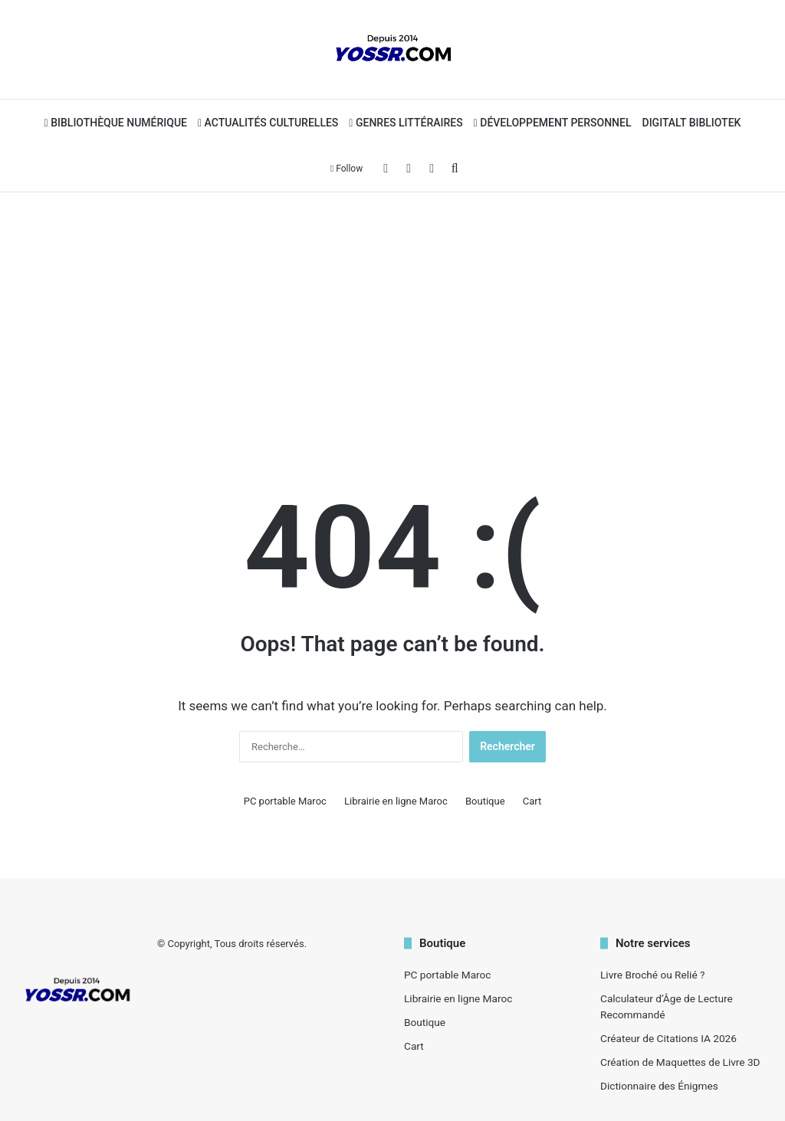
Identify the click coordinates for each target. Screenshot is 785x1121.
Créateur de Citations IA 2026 (668, 1038)
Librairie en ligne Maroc (396, 801)
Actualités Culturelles (268, 122)
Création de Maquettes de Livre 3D (680, 1062)
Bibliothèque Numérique (115, 122)
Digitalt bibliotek (691, 122)
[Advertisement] (392, 315)
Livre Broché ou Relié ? (652, 975)
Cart (532, 801)
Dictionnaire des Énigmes (659, 1086)
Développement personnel (553, 122)
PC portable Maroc (285, 801)
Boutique (485, 801)
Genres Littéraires (405, 122)
